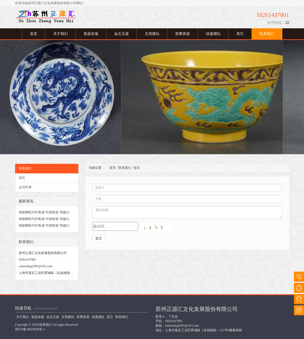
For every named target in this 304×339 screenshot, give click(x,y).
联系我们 (266, 34)
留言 (22, 178)
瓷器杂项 (91, 34)
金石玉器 (121, 34)
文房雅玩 (152, 34)
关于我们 (60, 34)
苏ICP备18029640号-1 (30, 329)
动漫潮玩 (213, 34)
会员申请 (25, 187)
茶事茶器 (182, 34)
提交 (98, 238)
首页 (33, 34)
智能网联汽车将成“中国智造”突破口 (44, 212)
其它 (240, 34)
